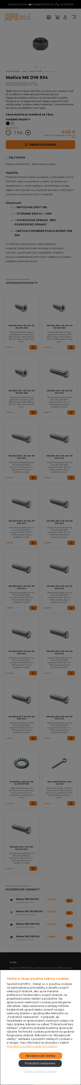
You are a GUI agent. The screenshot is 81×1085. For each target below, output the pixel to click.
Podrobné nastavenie (40, 1063)
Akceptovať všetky (41, 1055)
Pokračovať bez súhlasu (40, 1071)
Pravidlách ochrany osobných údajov (32, 1046)
